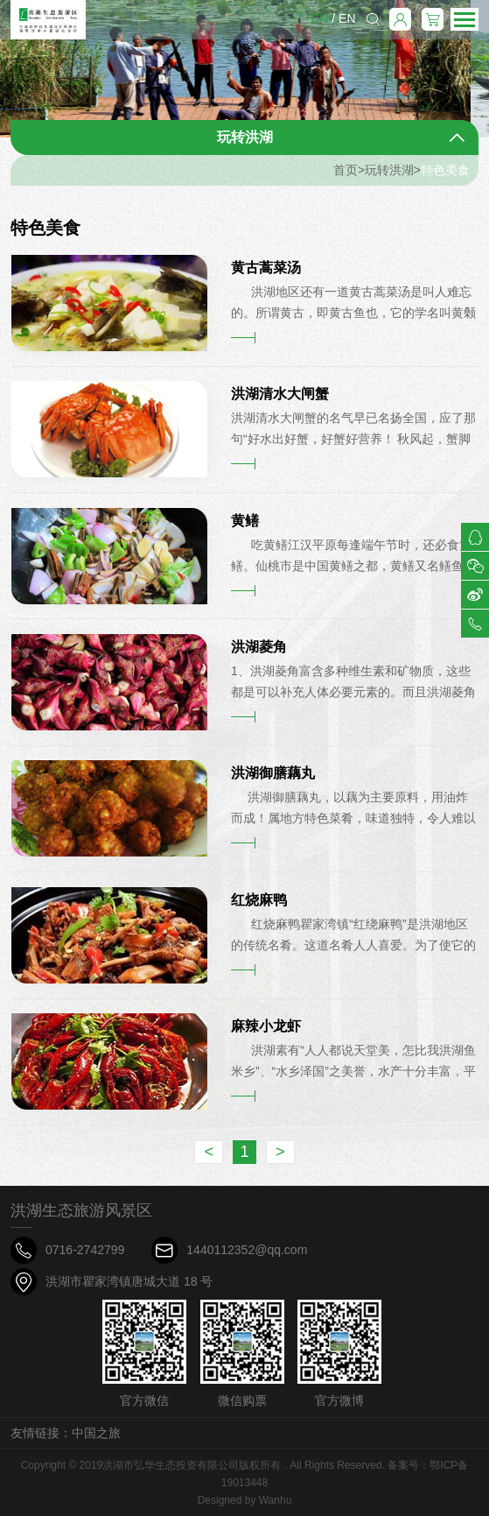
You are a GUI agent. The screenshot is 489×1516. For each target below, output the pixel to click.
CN (319, 18)
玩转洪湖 (389, 170)
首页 (345, 170)
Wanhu (275, 1500)
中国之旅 (96, 1433)
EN (347, 18)
